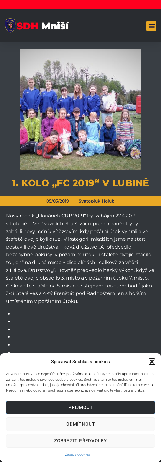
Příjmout (80, 407)
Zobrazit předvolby (80, 441)
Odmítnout (80, 424)
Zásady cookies (77, 454)
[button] (152, 362)
